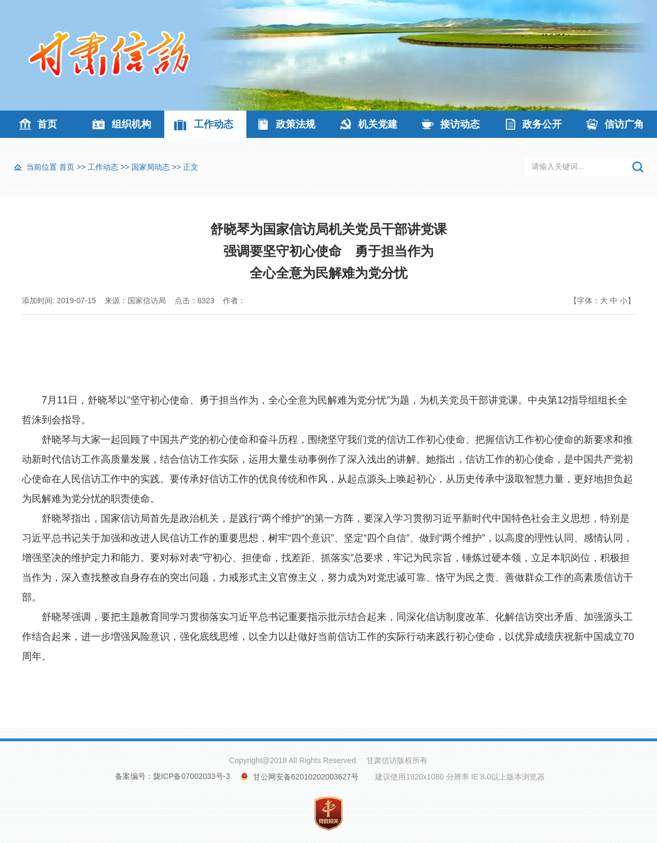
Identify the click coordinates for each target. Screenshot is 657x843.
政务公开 (542, 124)
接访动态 (460, 124)
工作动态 (213, 124)
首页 (47, 124)
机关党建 (377, 124)
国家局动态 (150, 167)
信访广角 (624, 124)
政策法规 (295, 124)
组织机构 (131, 124)
